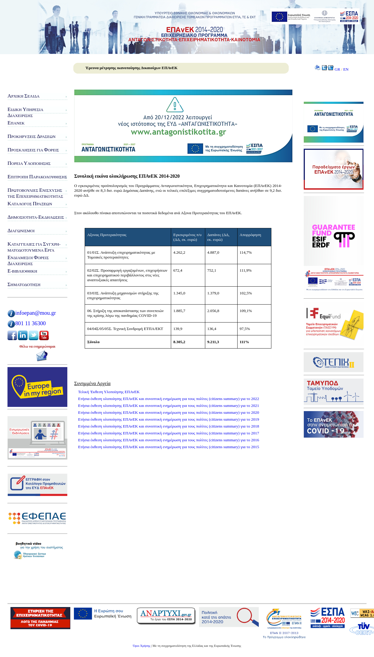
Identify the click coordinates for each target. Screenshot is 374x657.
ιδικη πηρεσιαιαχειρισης (25, 112)
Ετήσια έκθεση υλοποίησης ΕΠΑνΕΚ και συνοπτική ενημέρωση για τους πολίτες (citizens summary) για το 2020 (168, 412)
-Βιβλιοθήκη (22, 271)
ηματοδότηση (23, 284)
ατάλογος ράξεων (29, 203)
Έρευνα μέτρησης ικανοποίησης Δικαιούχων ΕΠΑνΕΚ (131, 68)
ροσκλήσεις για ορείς (33, 150)
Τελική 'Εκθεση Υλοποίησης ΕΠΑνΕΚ (109, 392)
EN (346, 69)
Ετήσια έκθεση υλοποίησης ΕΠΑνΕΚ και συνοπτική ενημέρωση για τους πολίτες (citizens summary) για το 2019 (168, 419)
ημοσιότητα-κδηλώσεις (35, 217)
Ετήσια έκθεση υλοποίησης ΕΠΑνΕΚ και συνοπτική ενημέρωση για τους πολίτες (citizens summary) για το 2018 (168, 426)
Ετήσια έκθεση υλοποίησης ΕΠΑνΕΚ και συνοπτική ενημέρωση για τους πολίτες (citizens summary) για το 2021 (168, 405)
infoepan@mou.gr (35, 313)
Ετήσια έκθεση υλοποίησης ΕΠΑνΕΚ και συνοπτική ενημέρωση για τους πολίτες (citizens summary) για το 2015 (168, 447)
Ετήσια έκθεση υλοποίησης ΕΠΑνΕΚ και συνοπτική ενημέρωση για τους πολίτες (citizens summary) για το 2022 (168, 398)
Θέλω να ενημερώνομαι (37, 346)
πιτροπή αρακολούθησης (37, 177)
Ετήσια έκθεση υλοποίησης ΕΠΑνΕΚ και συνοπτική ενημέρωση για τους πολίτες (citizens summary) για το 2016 (168, 440)
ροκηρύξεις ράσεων (31, 136)
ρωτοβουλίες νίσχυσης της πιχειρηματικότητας (35, 193)
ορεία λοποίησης (29, 163)
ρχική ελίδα (23, 96)
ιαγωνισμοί (21, 230)
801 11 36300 (30, 323)
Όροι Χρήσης (141, 645)
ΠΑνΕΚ (16, 123)
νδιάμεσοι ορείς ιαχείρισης (28, 260)
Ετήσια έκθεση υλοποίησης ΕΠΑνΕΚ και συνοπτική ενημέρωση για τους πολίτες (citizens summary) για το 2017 (168, 433)
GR (337, 69)
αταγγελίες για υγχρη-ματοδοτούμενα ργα (33, 247)
